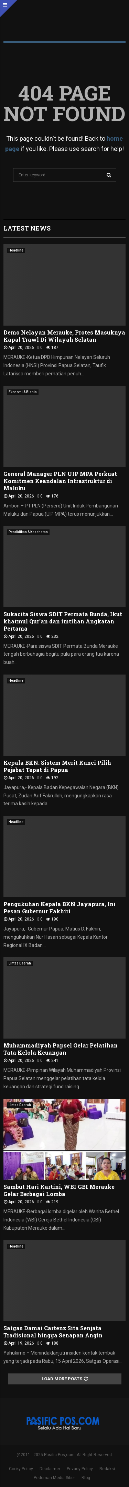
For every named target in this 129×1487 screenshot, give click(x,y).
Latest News (27, 228)
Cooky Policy (21, 1468)
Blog (86, 1477)
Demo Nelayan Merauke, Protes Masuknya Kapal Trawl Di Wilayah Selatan (64, 336)
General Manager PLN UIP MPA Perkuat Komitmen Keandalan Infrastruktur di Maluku (60, 481)
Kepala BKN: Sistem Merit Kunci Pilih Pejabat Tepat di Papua (57, 766)
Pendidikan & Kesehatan (28, 532)
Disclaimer (50, 1468)
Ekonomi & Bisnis (23, 392)
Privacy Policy (80, 1468)
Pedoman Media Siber (54, 1477)
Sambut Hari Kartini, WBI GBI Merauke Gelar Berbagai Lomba (59, 1190)
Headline (16, 250)
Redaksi (107, 1468)
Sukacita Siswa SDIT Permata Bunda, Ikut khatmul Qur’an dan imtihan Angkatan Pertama (62, 621)
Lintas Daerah (20, 963)
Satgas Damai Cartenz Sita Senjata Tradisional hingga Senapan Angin (53, 1331)
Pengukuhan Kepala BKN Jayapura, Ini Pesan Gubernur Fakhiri (59, 907)
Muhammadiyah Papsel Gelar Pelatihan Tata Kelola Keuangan (60, 1049)
